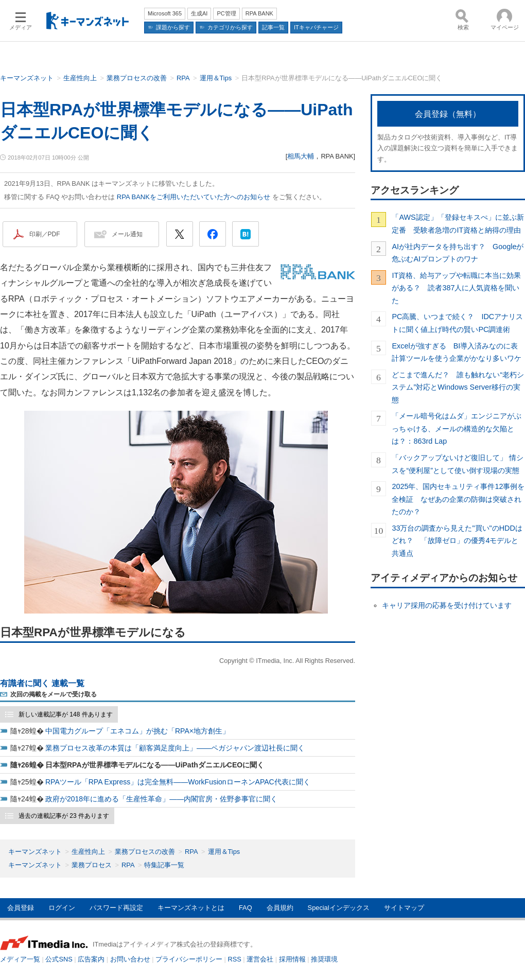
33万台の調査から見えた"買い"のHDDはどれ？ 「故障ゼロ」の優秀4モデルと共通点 (457, 540)
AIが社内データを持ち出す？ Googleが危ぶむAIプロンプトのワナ (457, 252)
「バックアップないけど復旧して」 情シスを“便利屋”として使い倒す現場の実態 (457, 463)
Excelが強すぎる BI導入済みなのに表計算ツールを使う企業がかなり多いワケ (456, 352)
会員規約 (280, 908)
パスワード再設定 (116, 908)
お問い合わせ (130, 959)
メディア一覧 (20, 959)
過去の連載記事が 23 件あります (64, 815)
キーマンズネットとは (190, 908)
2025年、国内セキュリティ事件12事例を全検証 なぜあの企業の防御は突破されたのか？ (458, 499)
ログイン (61, 908)
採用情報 (292, 959)
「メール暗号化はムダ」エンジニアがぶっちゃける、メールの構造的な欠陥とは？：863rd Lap (456, 428)
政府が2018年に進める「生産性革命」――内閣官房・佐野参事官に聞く (161, 799)
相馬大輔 (300, 156)
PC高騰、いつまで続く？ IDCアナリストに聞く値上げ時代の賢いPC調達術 (457, 322)
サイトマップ (404, 908)
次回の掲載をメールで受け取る (53, 694)
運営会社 (260, 959)
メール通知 (127, 234)
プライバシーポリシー (188, 959)
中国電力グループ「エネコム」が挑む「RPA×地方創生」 (137, 731)
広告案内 (91, 959)
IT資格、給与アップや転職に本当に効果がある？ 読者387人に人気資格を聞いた (456, 288)
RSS (234, 959)
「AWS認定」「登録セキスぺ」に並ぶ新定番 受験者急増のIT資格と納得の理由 (457, 223)
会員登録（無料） (448, 114)
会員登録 (20, 908)
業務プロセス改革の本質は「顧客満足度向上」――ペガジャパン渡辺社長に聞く (175, 748)
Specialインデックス (339, 908)
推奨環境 (324, 959)
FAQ (245, 908)
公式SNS (58, 959)
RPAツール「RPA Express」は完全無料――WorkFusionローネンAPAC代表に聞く (177, 782)
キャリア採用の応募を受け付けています (447, 605)
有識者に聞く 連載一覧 (42, 683)
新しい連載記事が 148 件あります (66, 714)
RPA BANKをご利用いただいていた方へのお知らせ (193, 197)
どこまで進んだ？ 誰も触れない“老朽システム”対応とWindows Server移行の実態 (458, 387)
